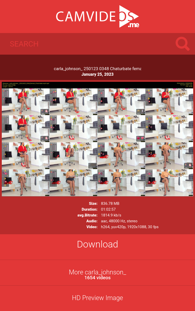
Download (97, 244)
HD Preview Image (97, 298)
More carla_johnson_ (97, 275)
